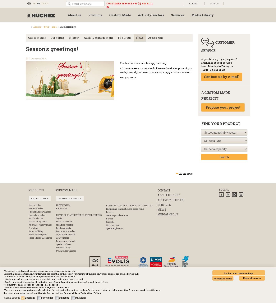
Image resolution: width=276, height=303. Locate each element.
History (74, 37)
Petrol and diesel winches (40, 212)
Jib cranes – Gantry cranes (40, 225)
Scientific (110, 222)
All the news (186, 173)
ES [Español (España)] (46, 3)
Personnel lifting (36, 231)
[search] (85, 3)
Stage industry (112, 225)
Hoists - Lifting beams (38, 221)
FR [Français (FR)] (34, 3)
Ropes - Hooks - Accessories (40, 238)
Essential (30, 298)
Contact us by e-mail (222, 77)
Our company (37, 37)
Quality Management (98, 37)
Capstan (59, 218)
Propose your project (222, 107)
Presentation (63, 205)
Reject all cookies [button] (252, 278)
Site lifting (33, 228)
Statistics (64, 298)
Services (164, 205)
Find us (214, 3)
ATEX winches (62, 238)
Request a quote (39, 198)
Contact (193, 3)
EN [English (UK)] (38, 3)
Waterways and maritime (117, 215)
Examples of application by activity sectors (129, 205)
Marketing (80, 298)
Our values (58, 37)
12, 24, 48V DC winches (65, 234)
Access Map (155, 37)
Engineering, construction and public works (125, 209)
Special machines (63, 244)
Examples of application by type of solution (79, 215)
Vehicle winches (36, 218)
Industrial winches (64, 221)
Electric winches (36, 208)
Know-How (61, 208)
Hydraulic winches (37, 215)
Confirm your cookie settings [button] (238, 273)
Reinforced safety (63, 228)
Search (224, 157)
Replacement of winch (66, 241)
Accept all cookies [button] (223, 279)
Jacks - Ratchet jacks (38, 234)
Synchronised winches (66, 251)
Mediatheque (168, 214)
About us (37, 27)
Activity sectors (171, 200)
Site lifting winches (64, 225)
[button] (82, 293)
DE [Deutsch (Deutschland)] (42, 3)
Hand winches (35, 205)
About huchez (169, 195)
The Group (124, 37)
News (46, 27)
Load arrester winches (65, 231)
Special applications (114, 228)
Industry (110, 212)
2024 (54, 27)
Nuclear (109, 219)
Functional (47, 298)
